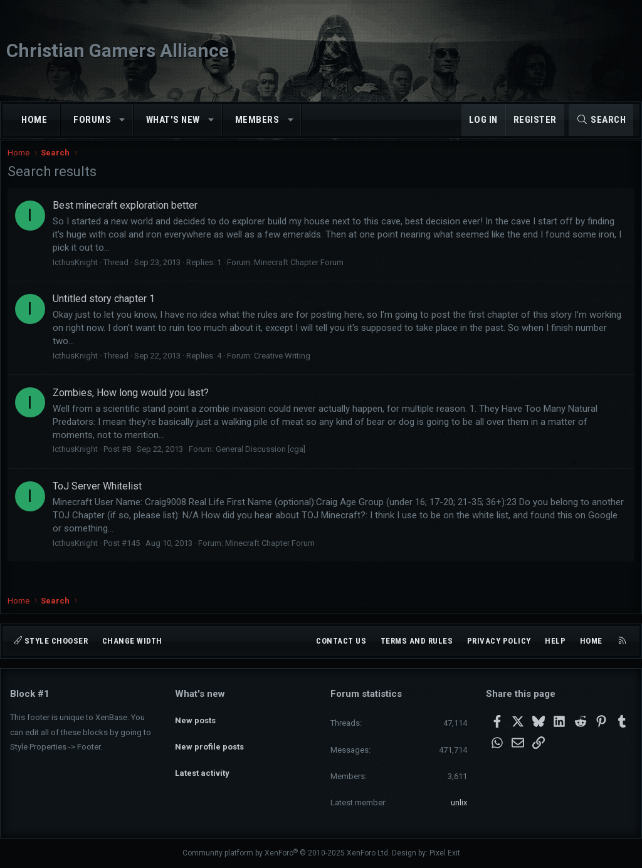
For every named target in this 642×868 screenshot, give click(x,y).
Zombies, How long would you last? (133, 403)
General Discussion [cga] (263, 460)
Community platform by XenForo (286, 853)
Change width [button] (132, 641)
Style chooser (51, 641)
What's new (173, 119)
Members (257, 119)
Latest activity (202, 761)
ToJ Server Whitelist (99, 497)
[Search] (601, 120)
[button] (122, 120)
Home (34, 119)
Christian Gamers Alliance (117, 50)
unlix (459, 802)
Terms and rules (417, 641)
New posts (195, 715)
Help (555, 641)
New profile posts (209, 738)
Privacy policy (499, 641)
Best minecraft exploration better (127, 216)
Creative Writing (284, 367)
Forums (92, 119)
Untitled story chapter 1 (106, 310)
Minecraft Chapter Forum (301, 273)
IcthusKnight (77, 273)
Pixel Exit (444, 853)
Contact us (341, 641)
